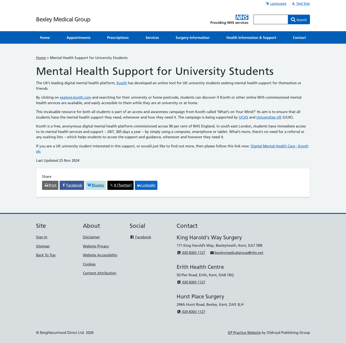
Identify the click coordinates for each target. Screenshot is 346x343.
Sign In (41, 237)
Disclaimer (91, 237)
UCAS (243, 117)
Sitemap (42, 246)
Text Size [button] (300, 3)
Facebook (140, 237)
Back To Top (46, 255)
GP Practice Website (244, 332)
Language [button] (275, 3)
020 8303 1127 (191, 252)
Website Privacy (96, 246)
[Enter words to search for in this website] (270, 19)
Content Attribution (99, 273)
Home (41, 57)
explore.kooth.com (75, 97)
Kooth (122, 83)
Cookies (89, 264)
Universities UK (269, 117)
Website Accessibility (100, 255)
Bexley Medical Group (63, 19)
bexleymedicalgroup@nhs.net (236, 252)
